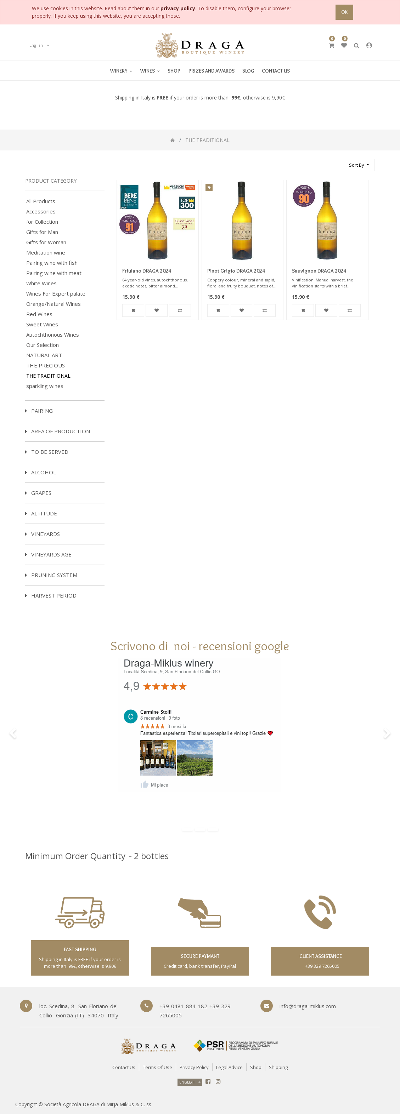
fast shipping (80, 949)
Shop (255, 1067)
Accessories (41, 211)
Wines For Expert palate (55, 293)
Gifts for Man (42, 232)
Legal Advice (229, 1067)
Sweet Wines (42, 324)
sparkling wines (44, 386)
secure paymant (200, 956)
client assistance (320, 956)
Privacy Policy (194, 1067)
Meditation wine (45, 252)
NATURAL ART (44, 355)
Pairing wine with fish (52, 262)
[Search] (334, 162)
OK (344, 12)
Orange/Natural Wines (53, 304)
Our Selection (42, 345)
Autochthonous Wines (52, 334)
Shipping (278, 1067)
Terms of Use (157, 1067)
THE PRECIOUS (45, 365)
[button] (358, 165)
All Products (40, 201)
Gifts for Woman (46, 242)
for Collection (42, 221)
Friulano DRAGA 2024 (146, 271)
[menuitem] (150, 70)
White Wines (41, 283)
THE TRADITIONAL (48, 376)
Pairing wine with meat (53, 273)
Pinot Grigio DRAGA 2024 (236, 271)
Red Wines (39, 314)
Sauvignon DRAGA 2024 (319, 271)
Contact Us (123, 1067)
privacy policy (177, 8)
